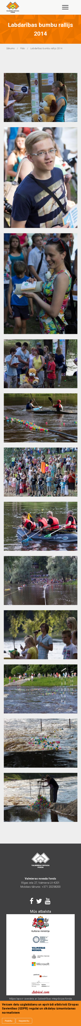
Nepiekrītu (24, 1021)
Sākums (10, 48)
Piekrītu (8, 1021)
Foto (22, 48)
